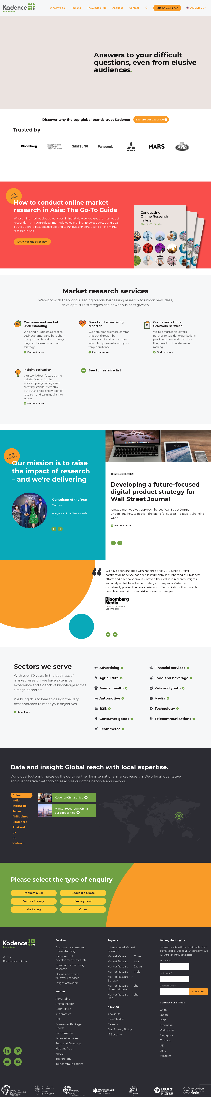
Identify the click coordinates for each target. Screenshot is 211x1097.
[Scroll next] (115, 634)
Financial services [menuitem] (67, 1038)
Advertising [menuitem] (63, 998)
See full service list (105, 370)
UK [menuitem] (162, 1045)
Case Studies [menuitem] (116, 1019)
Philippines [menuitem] (167, 1030)
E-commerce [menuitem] (64, 1033)
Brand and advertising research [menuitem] (70, 967)
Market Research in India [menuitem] (124, 971)
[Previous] (53, 529)
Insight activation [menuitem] (67, 983)
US (14, 838)
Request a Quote (83, 893)
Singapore (20, 822)
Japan (17, 811)
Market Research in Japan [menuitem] (125, 966)
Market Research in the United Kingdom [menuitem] (123, 987)
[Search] (146, 8)
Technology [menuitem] (63, 1058)
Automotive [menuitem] (63, 1014)
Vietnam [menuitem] (165, 1055)
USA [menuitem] (163, 1050)
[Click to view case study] (158, 446)
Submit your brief (167, 7)
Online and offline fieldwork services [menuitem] (67, 976)
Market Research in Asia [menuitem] (123, 961)
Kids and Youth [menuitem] (65, 1048)
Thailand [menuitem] (165, 1040)
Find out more (35, 352)
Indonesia (20, 805)
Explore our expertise (150, 119)
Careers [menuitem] (113, 1024)
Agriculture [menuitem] (63, 1009)
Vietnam (19, 843)
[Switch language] (196, 7)
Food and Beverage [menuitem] (68, 1043)
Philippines (20, 816)
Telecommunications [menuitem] (69, 1063)
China (17, 795)
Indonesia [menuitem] (166, 1025)
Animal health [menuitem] (65, 1003)
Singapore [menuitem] (166, 1035)
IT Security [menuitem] (115, 1034)
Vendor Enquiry (33, 901)
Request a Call (33, 893)
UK (14, 832)
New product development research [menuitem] (71, 958)
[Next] (60, 529)
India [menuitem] (163, 1020)
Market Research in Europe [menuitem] (120, 978)
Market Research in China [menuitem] (124, 956)
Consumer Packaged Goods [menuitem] (69, 1026)
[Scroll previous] (108, 634)
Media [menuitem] (59, 1053)
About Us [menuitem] (114, 1014)
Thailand (19, 827)
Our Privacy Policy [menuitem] (120, 1029)
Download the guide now (32, 241)
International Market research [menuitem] (121, 949)
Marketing (34, 909)
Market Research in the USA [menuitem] (123, 996)
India (16, 800)
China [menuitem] (163, 1009)
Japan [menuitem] (164, 1014)
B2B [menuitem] (58, 1019)
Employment (83, 901)
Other (83, 909)
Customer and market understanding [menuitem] (70, 949)
